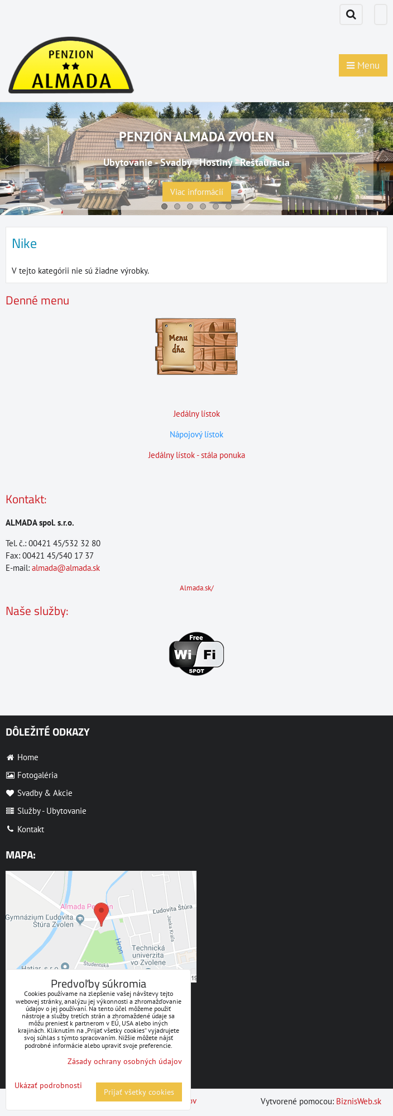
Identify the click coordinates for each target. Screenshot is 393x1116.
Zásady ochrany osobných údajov (125, 1061)
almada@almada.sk (66, 567)
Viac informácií (196, 192)
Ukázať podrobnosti (48, 1085)
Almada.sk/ (197, 588)
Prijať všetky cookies (139, 1092)
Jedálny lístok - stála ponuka (196, 455)
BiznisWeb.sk (358, 1101)
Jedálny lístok (197, 413)
